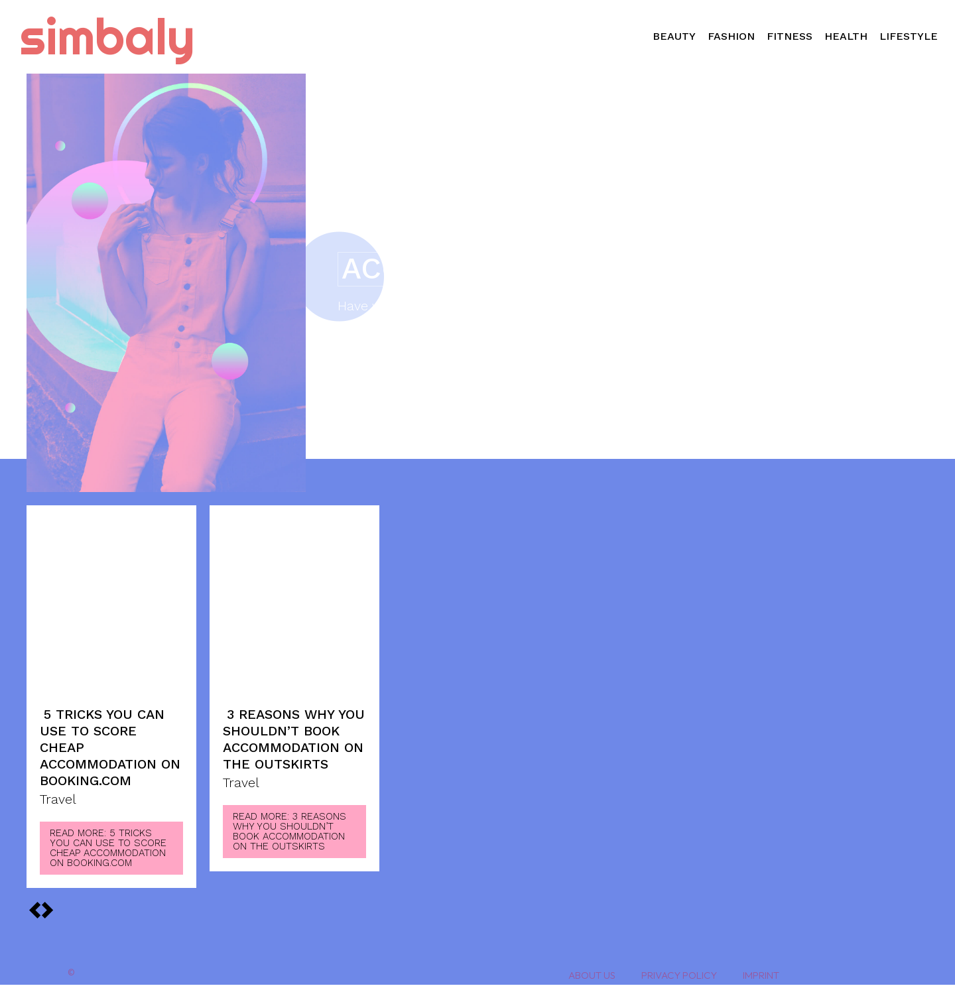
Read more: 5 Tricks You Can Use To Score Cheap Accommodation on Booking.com (108, 848)
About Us (591, 975)
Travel (58, 799)
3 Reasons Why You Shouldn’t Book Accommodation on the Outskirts (294, 739)
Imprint (761, 975)
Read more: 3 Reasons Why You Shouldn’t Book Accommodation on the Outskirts (289, 831)
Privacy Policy (679, 975)
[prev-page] (47, 909)
